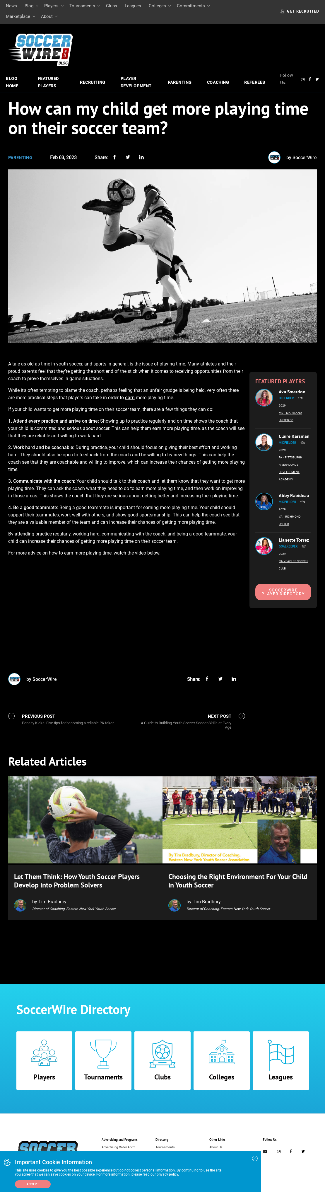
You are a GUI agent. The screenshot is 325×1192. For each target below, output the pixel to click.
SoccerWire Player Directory (283, 592)
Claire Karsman (294, 436)
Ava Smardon (292, 392)
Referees (254, 82)
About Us (216, 1146)
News (11, 6)
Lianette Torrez (294, 540)
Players (51, 6)
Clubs (111, 6)
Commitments (191, 6)
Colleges (157, 6)
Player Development (136, 82)
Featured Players (48, 82)
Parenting (180, 82)
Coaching (218, 82)
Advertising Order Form (119, 1146)
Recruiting (92, 82)
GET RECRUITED (299, 11)
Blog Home (12, 82)
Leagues (133, 6)
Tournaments (82, 6)
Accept (32, 1184)
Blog (29, 6)
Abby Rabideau (294, 495)
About (47, 16)
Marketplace (18, 16)
